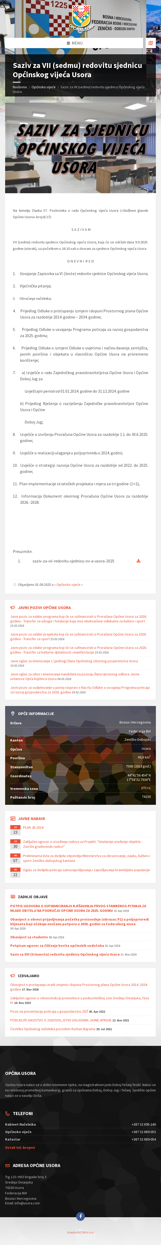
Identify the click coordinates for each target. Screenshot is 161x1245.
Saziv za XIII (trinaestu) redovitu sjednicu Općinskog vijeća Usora (65, 954)
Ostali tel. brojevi (20, 1147)
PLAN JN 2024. (33, 827)
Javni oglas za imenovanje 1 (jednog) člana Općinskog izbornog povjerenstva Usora (74, 661)
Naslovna (20, 87)
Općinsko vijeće (44, 87)
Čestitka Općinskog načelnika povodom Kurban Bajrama (52, 1029)
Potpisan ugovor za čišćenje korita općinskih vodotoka (57, 945)
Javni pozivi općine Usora (44, 607)
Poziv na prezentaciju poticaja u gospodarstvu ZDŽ (49, 1011)
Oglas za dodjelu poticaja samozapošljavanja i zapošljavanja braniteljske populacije (86, 870)
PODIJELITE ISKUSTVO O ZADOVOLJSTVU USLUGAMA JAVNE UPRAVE (61, 1020)
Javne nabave (31, 818)
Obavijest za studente (29, 937)
